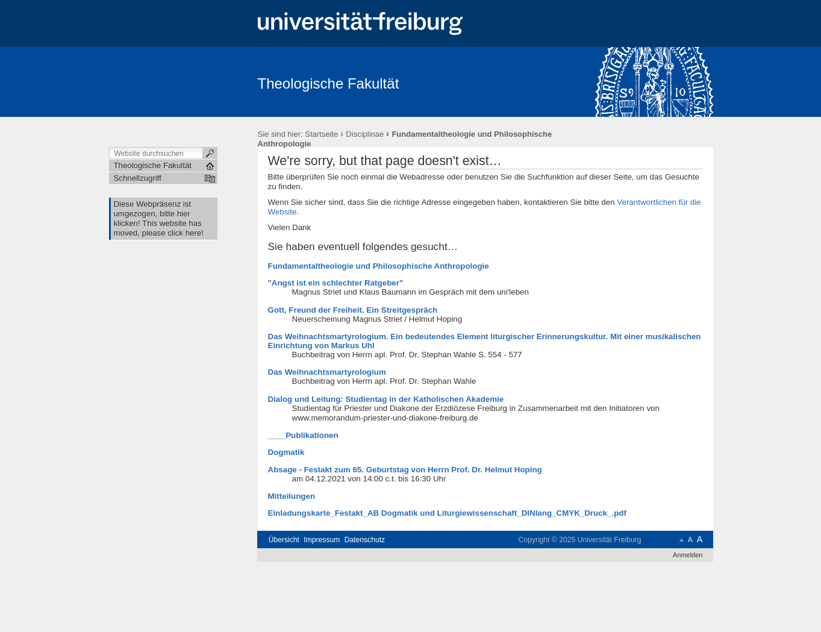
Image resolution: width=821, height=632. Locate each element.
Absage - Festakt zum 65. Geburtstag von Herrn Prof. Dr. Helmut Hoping (405, 469)
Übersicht (284, 540)
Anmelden (688, 554)
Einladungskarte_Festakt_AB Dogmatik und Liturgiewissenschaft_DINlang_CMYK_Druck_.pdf (447, 513)
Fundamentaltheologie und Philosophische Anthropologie (378, 266)
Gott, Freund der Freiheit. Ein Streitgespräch (353, 309)
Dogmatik (286, 452)
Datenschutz (365, 540)
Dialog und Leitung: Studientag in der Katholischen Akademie (386, 399)
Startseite (321, 134)
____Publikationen (303, 435)
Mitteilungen (292, 496)
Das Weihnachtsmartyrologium (327, 372)
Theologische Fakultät (328, 83)
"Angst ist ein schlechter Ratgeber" (336, 282)
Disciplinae (365, 134)
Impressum (322, 540)
